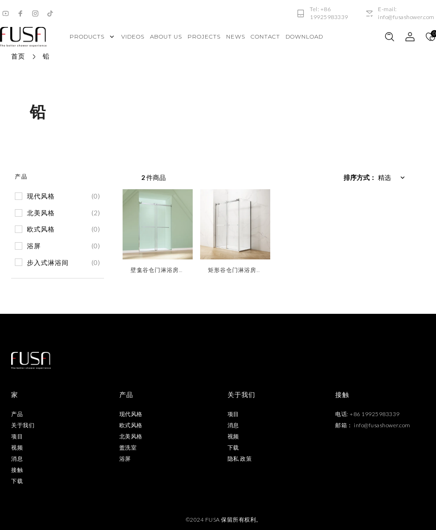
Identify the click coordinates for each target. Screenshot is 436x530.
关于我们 (22, 425)
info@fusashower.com (382, 425)
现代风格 (131, 414)
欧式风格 (131, 425)
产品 (17, 414)
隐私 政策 (240, 458)
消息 (17, 458)
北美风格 (131, 436)
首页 (18, 56)
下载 (17, 480)
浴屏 (125, 458)
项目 (17, 436)
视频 (17, 447)
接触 (17, 469)
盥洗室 (128, 447)
